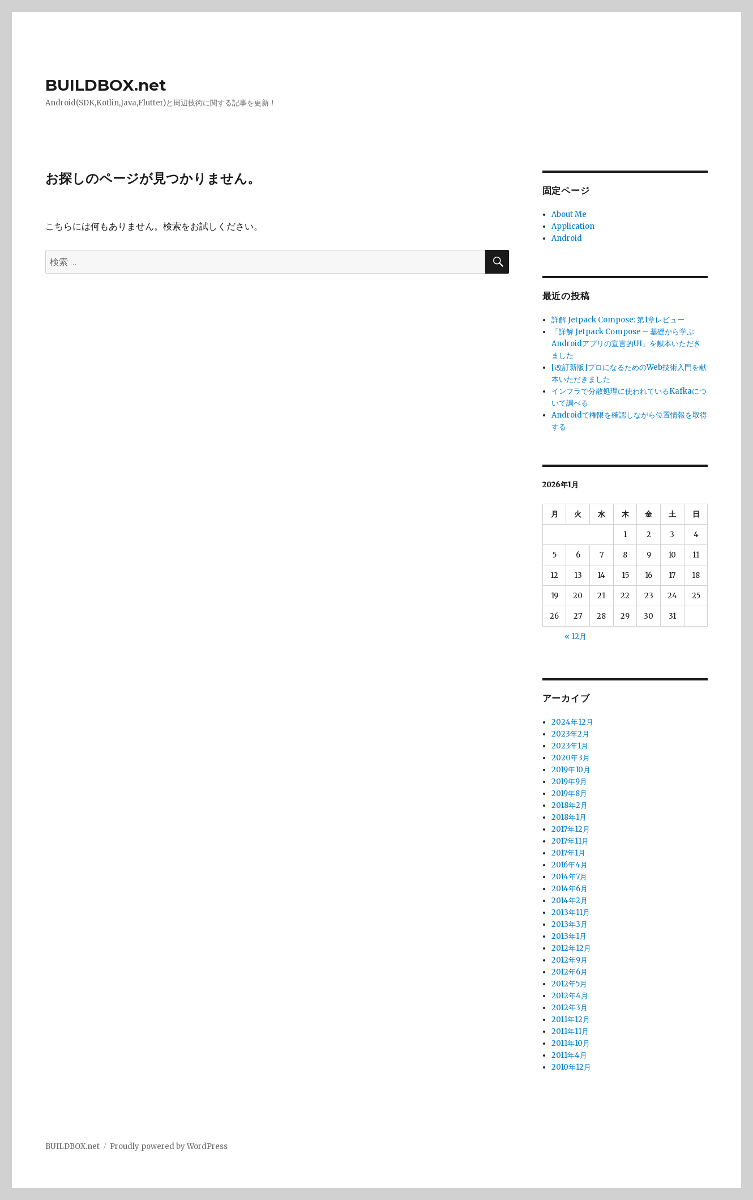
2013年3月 (569, 924)
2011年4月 (569, 1055)
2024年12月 (572, 722)
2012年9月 (569, 960)
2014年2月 (569, 900)
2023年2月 (570, 734)
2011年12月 (570, 1019)
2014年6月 (569, 888)
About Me (569, 214)
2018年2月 (569, 805)
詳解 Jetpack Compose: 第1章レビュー (617, 320)
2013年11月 (570, 912)
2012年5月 (569, 984)
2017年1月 (568, 853)
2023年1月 (569, 746)
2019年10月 (571, 770)
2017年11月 (570, 841)
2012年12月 (571, 948)
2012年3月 (569, 1007)
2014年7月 (569, 877)
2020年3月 (570, 758)
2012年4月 (569, 996)
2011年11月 (570, 1031)
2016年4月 (569, 865)
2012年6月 (569, 972)
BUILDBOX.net (105, 85)
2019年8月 (569, 793)
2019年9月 (569, 781)
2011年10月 (570, 1043)
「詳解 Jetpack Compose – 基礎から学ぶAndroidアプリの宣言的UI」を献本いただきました (626, 343)
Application (572, 226)
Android (566, 238)
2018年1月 (569, 817)
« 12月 (575, 636)
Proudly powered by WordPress (169, 1146)
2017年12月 (570, 829)
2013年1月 (569, 936)
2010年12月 (571, 1067)
